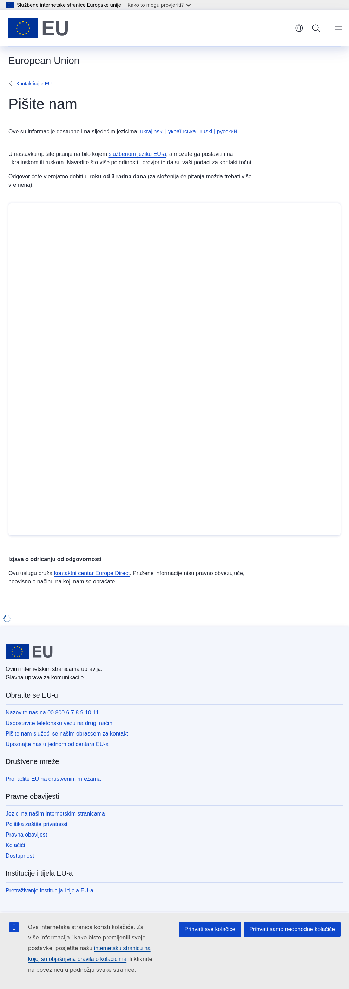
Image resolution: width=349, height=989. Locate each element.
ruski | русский (218, 131)
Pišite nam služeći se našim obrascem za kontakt (67, 734)
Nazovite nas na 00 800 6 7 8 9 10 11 (52, 713)
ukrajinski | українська (168, 131)
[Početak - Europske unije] (38, 28)
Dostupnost (20, 856)
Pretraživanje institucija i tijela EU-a (49, 891)
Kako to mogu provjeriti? (159, 5)
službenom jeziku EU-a (137, 154)
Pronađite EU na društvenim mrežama (53, 779)
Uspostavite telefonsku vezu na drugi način (59, 723)
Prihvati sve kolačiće (209, 929)
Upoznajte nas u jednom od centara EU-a (57, 744)
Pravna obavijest (26, 835)
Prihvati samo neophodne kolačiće (292, 929)
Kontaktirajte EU (34, 83)
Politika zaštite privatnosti (37, 824)
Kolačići (15, 845)
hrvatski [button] (299, 28)
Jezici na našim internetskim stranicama (55, 814)
